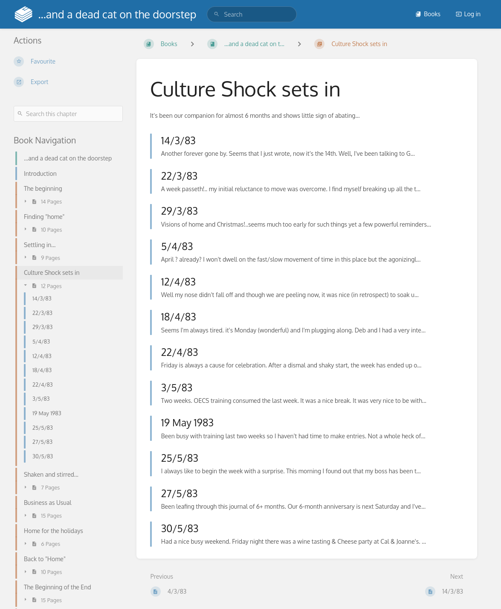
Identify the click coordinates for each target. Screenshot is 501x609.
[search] (252, 14)
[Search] (217, 14)
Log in (468, 13)
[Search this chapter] (68, 114)
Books (427, 13)
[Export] (68, 82)
